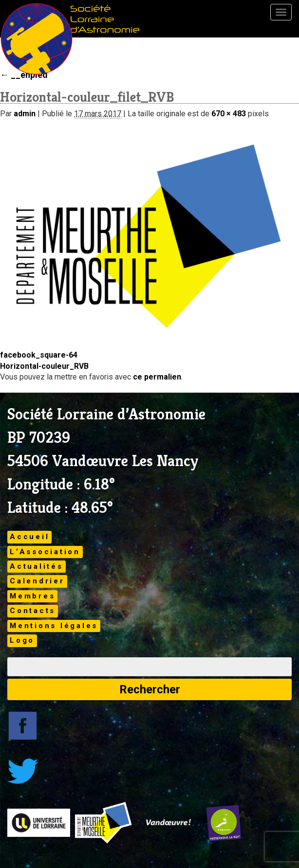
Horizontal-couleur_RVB (44, 366)
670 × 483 (228, 113)
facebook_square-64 (38, 355)
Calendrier (37, 581)
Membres (32, 596)
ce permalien (157, 376)
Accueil (29, 536)
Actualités (36, 566)
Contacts (33, 610)
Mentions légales (54, 625)
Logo (22, 640)
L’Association (45, 551)
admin (25, 113)
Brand (36, 38)
